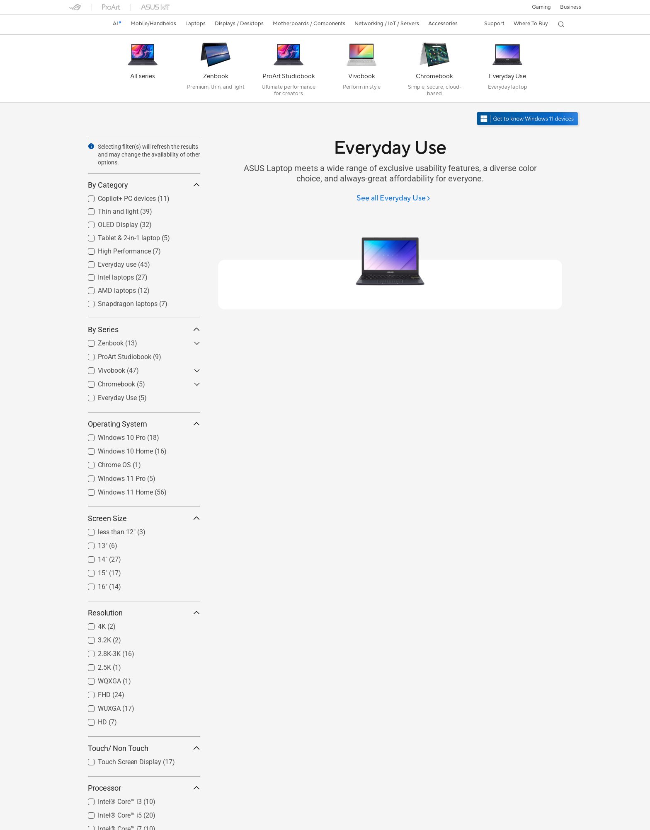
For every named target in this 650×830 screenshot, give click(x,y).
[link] (83, 24)
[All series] (142, 70)
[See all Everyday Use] (394, 198)
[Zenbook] (215, 70)
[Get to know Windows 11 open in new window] (528, 119)
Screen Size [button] (144, 518)
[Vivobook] (361, 70)
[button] (541, 7)
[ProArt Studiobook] (288, 70)
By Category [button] (144, 185)
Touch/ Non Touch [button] (144, 748)
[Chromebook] (434, 70)
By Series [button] (144, 329)
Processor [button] (144, 788)
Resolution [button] (144, 612)
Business (570, 7)
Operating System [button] (144, 424)
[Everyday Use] (507, 70)
